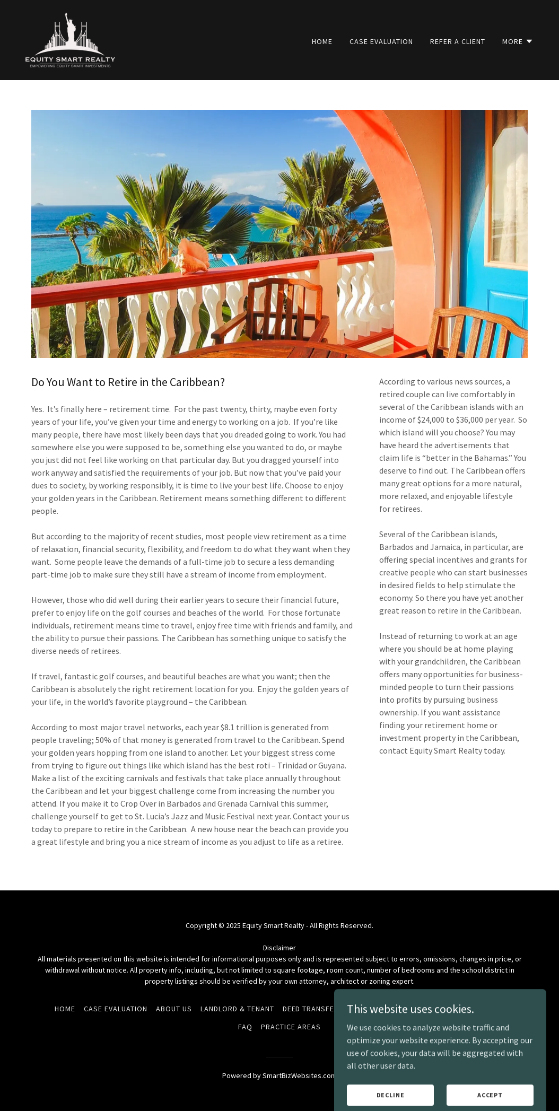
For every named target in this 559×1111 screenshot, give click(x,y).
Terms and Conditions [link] (395, 1008)
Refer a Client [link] (457, 41)
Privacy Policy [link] (475, 1008)
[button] (518, 41)
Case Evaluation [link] (381, 41)
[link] (70, 38)
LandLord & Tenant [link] (237, 1008)
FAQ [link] (245, 1026)
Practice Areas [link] (291, 1026)
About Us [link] (174, 1008)
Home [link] (322, 41)
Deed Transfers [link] (313, 1008)
